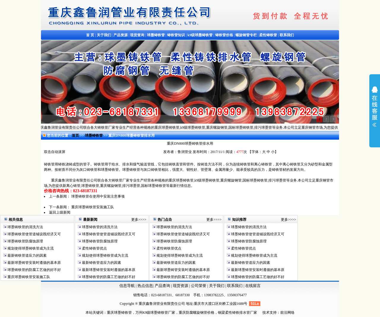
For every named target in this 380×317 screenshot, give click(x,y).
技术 (266, 312)
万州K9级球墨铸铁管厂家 (155, 312)
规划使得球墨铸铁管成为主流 (30, 248)
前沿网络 (287, 312)
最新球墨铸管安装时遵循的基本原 (34, 263)
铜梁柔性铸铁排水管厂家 (237, 312)
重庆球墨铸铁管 (119, 312)
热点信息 (145, 285)
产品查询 (163, 285)
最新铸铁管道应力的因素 (27, 255)
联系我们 (235, 285)
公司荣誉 (199, 285)
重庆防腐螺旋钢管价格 (196, 312)
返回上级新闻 (59, 212)
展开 (374, 110)
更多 (134, 219)
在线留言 (253, 285)
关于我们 (216, 285)
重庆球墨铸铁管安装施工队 (92, 207)
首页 (75, 135)
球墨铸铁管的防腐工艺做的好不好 (34, 270)
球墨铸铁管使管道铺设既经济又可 (34, 234)
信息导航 (127, 285)
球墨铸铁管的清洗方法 (25, 227)
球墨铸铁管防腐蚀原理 (25, 241)
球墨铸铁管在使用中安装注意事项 (98, 196)
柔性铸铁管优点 (94, 248)
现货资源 (180, 285)
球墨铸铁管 (94, 135)
